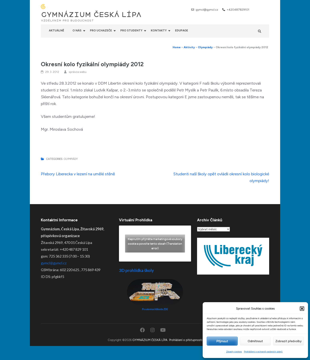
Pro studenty (131, 30)
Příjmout (222, 341)
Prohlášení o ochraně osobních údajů (263, 351)
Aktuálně (56, 30)
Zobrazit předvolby (288, 341)
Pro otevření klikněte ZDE (155, 309)
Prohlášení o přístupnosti (185, 340)
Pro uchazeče (101, 30)
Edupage (181, 30)
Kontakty (159, 30)
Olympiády (71, 158)
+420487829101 (238, 9)
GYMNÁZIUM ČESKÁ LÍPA (91, 15)
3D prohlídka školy (136, 270)
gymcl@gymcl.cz (207, 9)
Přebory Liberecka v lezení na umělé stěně (78, 173)
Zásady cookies (234, 351)
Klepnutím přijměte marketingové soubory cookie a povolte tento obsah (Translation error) (155, 243)
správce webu (78, 72)
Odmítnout (255, 341)
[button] (302, 309)
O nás (77, 30)
